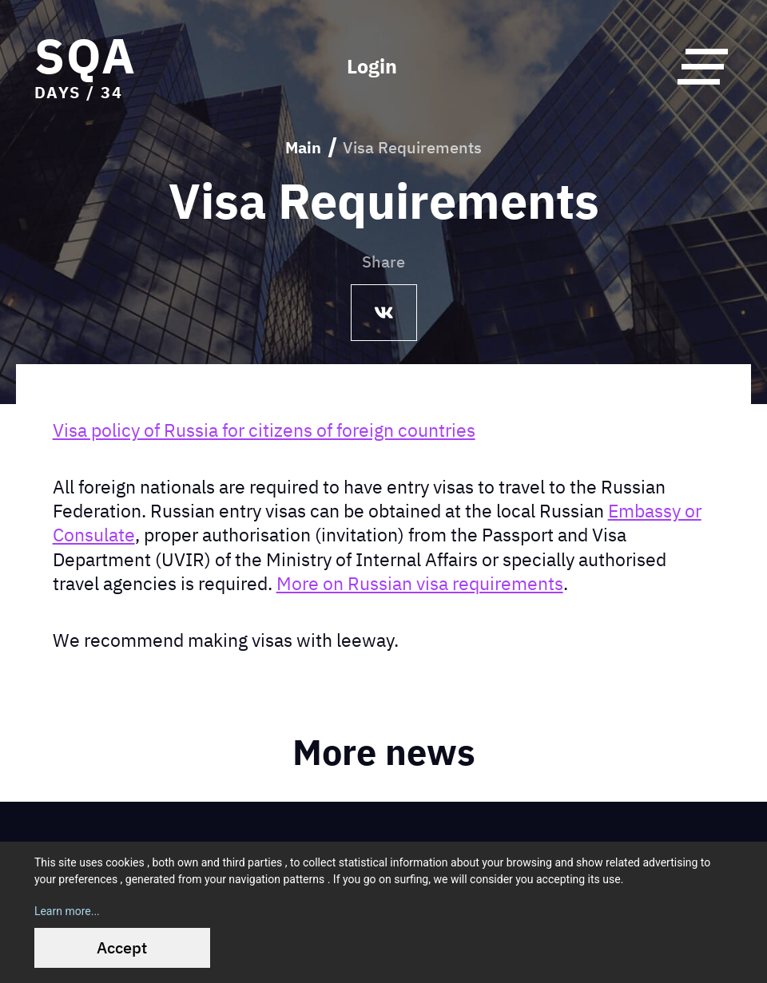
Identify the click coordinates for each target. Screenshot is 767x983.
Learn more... (67, 911)
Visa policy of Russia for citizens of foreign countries (264, 430)
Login (372, 66)
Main (303, 147)
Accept (122, 947)
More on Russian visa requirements (419, 583)
